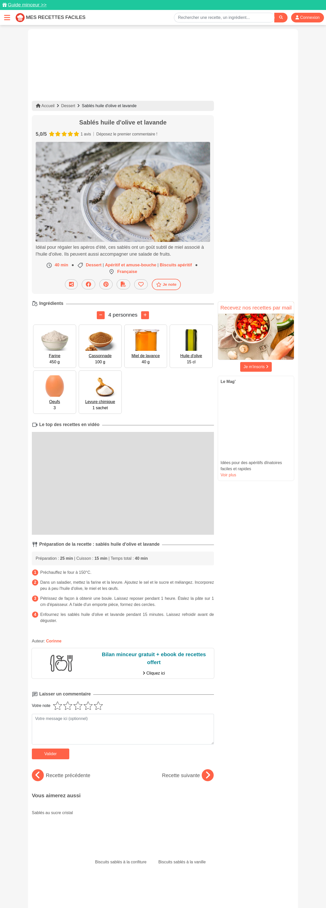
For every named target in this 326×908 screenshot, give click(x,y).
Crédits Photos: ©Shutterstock (118, 893)
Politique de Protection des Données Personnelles (246, 888)
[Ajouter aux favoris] (141, 284)
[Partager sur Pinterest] (106, 284)
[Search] (281, 17)
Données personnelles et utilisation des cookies (71, 888)
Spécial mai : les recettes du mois (59, 833)
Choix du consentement (167, 893)
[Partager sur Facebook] (88, 284)
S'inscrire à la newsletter (213, 893)
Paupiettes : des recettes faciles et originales (186, 833)
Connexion (307, 17)
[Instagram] (182, 878)
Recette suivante (188, 775)
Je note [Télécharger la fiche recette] (166, 284)
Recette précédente (61, 775)
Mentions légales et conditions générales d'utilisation (157, 888)
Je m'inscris (255, 367)
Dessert (68, 106)
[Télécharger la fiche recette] (123, 284)
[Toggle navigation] (7, 17)
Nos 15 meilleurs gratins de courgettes (123, 833)
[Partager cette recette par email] (71, 284)
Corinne (53, 641)
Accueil (45, 106)
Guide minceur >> (27, 4)
